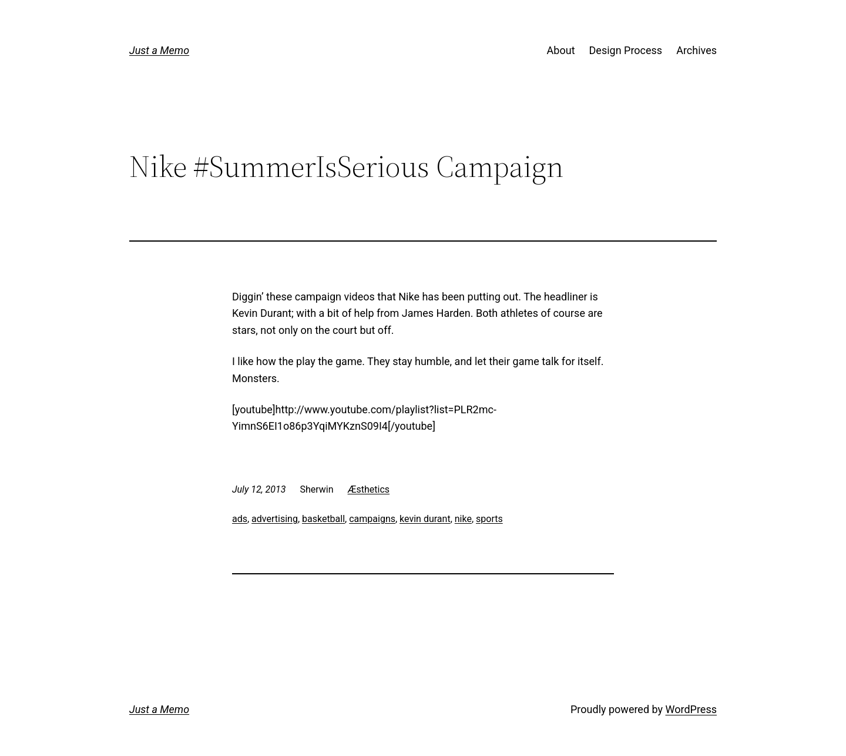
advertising (274, 518)
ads (239, 518)
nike (463, 518)
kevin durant (425, 518)
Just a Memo (159, 50)
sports (489, 518)
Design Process (626, 50)
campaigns (372, 518)
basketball (323, 518)
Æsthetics (369, 489)
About (561, 50)
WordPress (691, 709)
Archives (696, 50)
